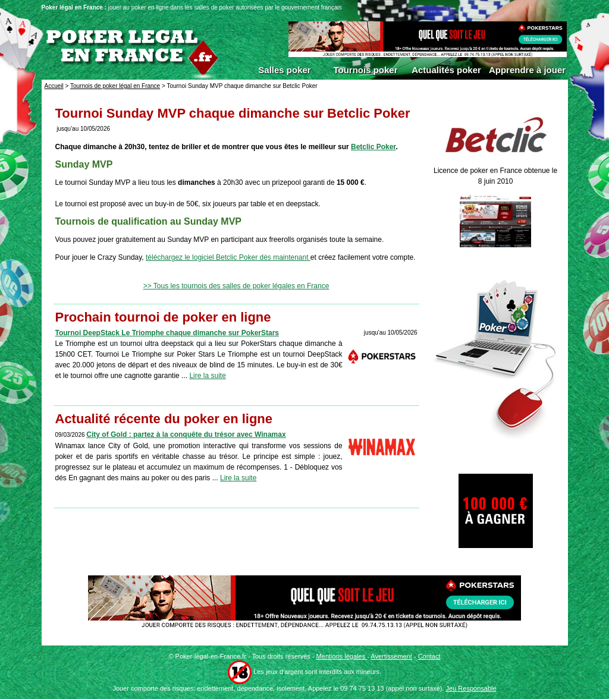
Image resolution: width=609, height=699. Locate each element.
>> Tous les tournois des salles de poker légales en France (236, 286)
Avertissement (391, 656)
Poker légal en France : (75, 7)
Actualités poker (446, 70)
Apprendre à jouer (527, 70)
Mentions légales (342, 656)
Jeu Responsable (471, 688)
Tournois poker (365, 70)
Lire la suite (207, 375)
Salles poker (284, 70)
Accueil (54, 86)
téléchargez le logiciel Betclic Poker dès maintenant (228, 257)
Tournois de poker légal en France (115, 86)
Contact (429, 656)
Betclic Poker (373, 147)
